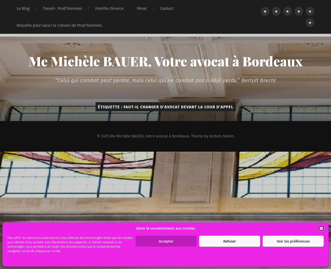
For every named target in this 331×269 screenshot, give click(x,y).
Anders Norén (221, 136)
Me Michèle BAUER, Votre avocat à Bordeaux (166, 61)
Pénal (142, 8)
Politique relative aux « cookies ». (30, 261)
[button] (321, 228)
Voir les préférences (293, 241)
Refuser (229, 241)
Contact (167, 8)
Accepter (166, 241)
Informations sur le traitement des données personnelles (94, 261)
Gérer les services (311, 261)
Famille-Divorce (109, 8)
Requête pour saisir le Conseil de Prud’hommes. (60, 25)
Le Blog (23, 8)
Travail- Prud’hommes (62, 8)
